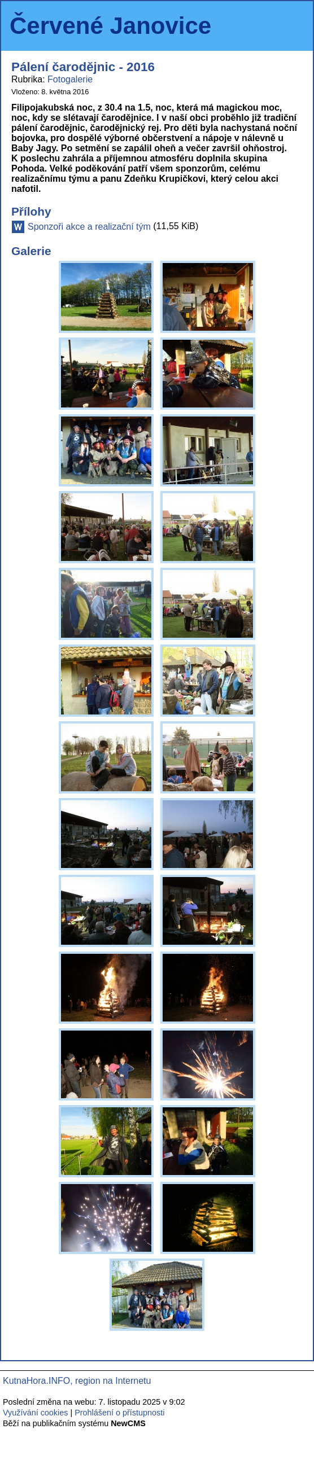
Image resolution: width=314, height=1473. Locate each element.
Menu (290, 25)
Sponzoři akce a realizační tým (89, 226)
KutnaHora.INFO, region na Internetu (77, 1381)
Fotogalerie (70, 79)
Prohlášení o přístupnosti (119, 1412)
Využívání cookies (35, 1412)
